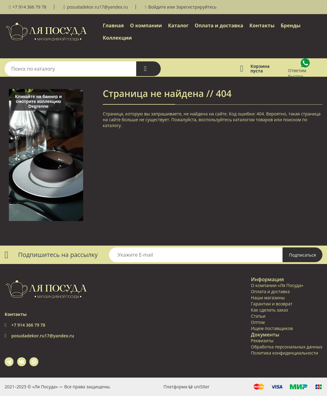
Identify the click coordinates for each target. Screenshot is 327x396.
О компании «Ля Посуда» (277, 285)
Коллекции (117, 37)
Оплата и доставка (219, 25)
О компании (146, 25)
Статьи (258, 316)
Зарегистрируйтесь (196, 7)
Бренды (291, 25)
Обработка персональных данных (286, 347)
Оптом (258, 322)
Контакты (262, 25)
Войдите (157, 7)
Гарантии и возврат (271, 304)
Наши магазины (268, 298)
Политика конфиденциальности (284, 353)
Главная (113, 25)
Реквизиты (262, 341)
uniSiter (202, 387)
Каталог (178, 25)
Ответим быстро (297, 73)
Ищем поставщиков (272, 328)
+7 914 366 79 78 (29, 7)
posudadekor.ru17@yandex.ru (97, 7)
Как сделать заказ (269, 310)
